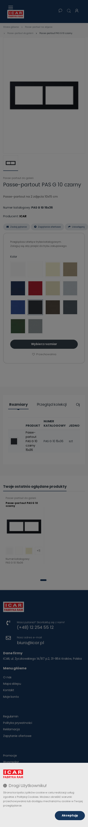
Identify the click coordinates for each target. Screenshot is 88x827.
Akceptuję (70, 815)
